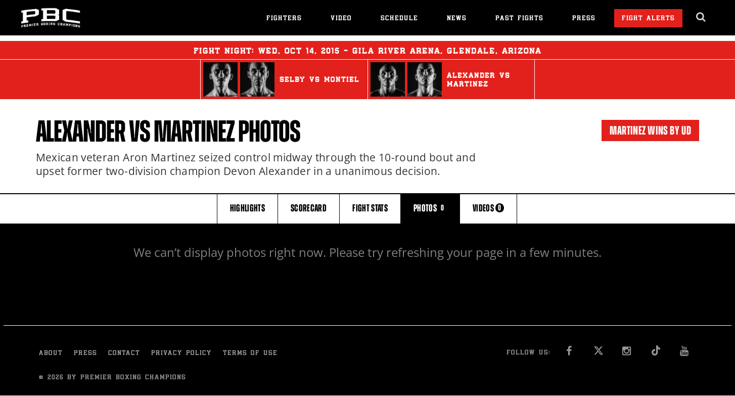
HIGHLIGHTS (247, 208)
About (51, 354)
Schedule (399, 19)
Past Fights (519, 19)
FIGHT (370, 208)
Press (583, 19)
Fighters (284, 19)
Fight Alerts (648, 19)
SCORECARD (309, 208)
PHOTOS (430, 208)
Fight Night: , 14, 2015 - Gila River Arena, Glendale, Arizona (367, 50)
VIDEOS (488, 208)
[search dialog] (701, 17)
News (457, 19)
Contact (124, 354)
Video (341, 19)
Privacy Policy (181, 354)
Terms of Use (250, 354)
